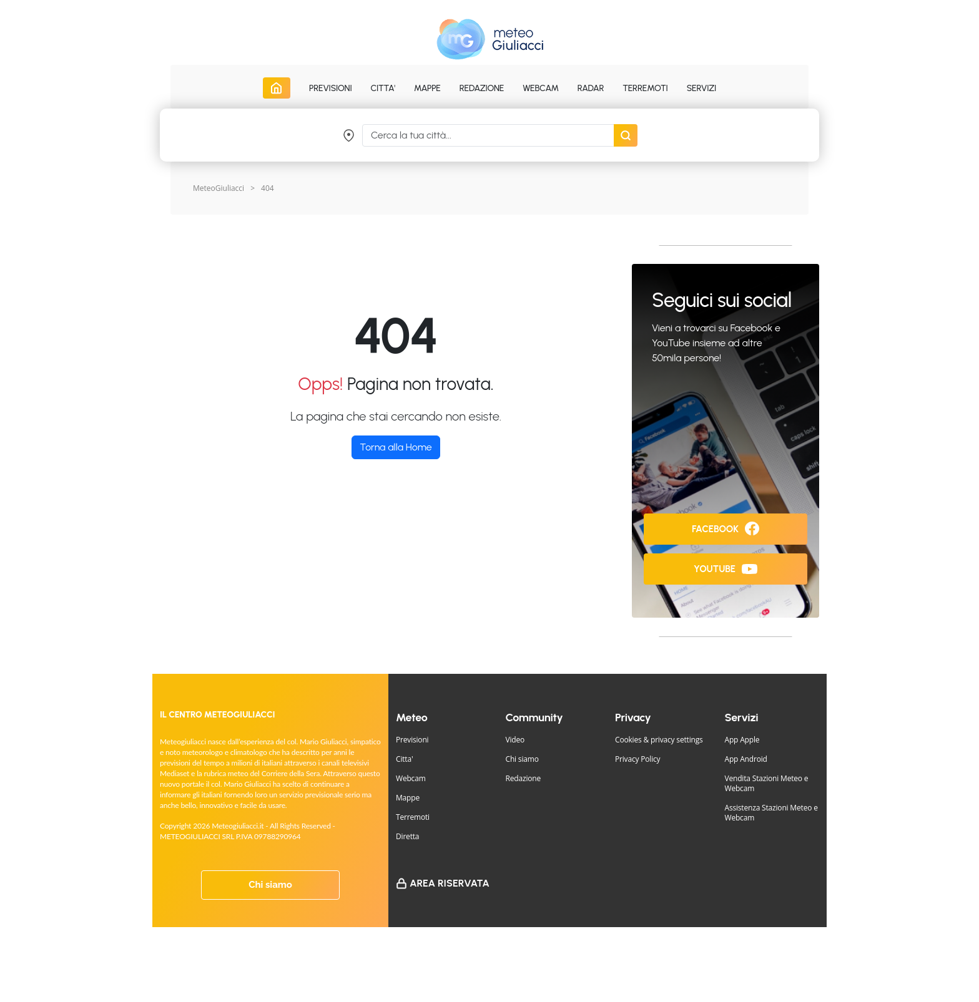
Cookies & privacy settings (659, 739)
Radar (591, 88)
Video (515, 739)
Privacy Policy (637, 759)
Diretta (407, 836)
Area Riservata (450, 883)
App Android (746, 759)
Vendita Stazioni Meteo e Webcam (767, 783)
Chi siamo (270, 884)
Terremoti (413, 817)
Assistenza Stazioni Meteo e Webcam (771, 812)
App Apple (742, 739)
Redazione (523, 778)
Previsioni (412, 739)
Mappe (408, 797)
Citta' (404, 759)
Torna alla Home (395, 447)
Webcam (541, 88)
